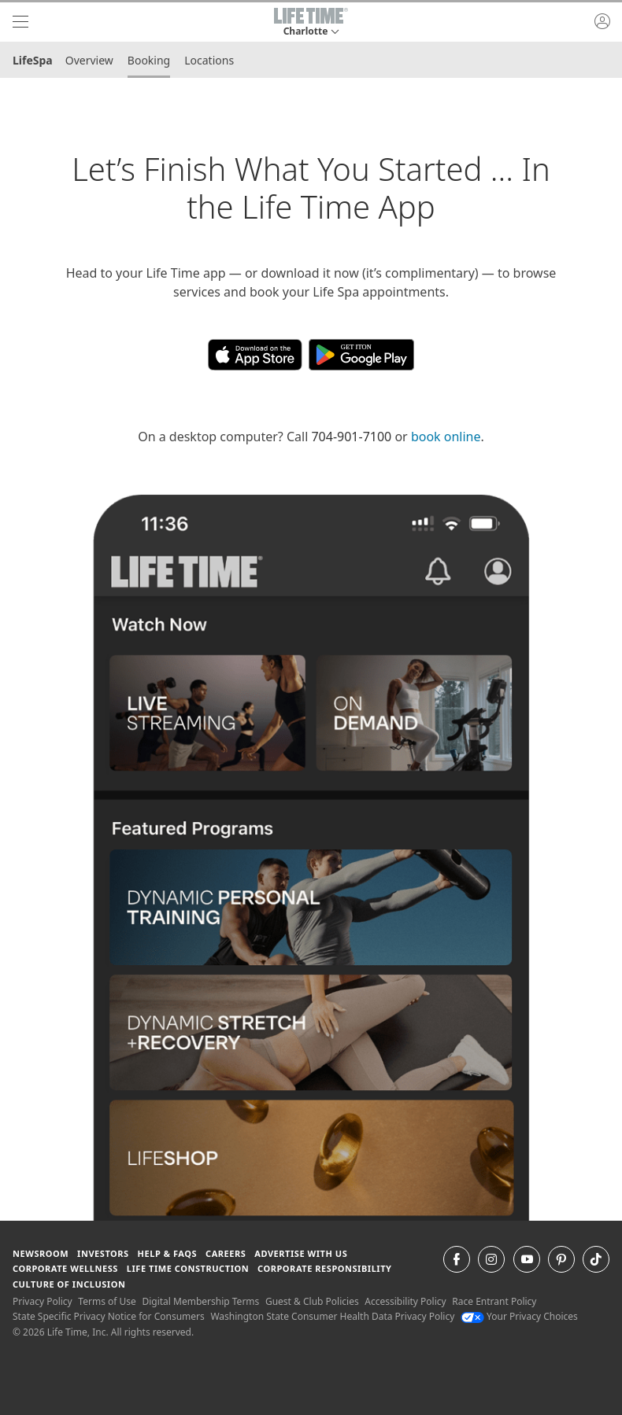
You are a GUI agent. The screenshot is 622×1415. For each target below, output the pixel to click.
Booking (149, 60)
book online (446, 436)
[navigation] (20, 22)
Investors (103, 1253)
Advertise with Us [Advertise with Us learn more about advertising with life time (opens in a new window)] (300, 1253)
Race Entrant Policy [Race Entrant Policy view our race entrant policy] (494, 1301)
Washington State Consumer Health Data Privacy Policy (332, 1316)
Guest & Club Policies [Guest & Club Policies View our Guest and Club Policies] (312, 1301)
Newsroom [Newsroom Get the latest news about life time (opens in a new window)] (40, 1253)
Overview (89, 60)
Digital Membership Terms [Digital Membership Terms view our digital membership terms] (200, 1301)
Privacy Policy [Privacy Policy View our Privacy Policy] (42, 1301)
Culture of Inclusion (69, 1284)
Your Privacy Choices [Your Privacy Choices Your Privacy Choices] (519, 1316)
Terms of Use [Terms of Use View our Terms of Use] (106, 1301)
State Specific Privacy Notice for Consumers (109, 1316)
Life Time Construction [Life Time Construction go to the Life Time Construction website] (188, 1268)
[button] (311, 22)
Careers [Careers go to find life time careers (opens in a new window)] (225, 1253)
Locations (209, 60)
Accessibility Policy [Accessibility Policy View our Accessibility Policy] (405, 1301)
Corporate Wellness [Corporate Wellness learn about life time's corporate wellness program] (65, 1268)
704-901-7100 (351, 436)
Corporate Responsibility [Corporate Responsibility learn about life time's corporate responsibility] (324, 1268)
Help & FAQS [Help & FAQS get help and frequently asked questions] (168, 1253)
